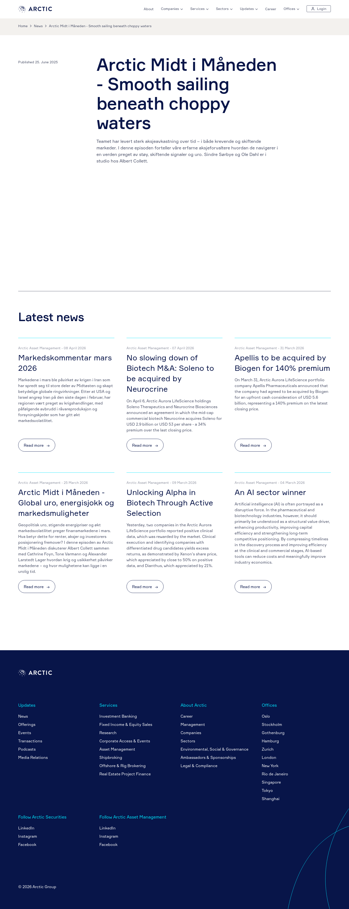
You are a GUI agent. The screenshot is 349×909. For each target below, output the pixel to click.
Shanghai (270, 798)
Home (23, 26)
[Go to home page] (35, 11)
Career (270, 9)
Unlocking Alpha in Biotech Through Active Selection (170, 502)
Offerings (26, 724)
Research (108, 732)
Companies (191, 732)
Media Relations (33, 757)
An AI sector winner (270, 492)
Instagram (27, 836)
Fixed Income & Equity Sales (125, 724)
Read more (37, 445)
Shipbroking (110, 757)
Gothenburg (273, 732)
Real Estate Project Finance (125, 773)
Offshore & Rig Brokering (122, 765)
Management (193, 724)
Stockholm (272, 724)
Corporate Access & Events (124, 741)
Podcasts (27, 749)
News (38, 26)
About (149, 9)
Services (108, 705)
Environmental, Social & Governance (214, 749)
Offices (269, 705)
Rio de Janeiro (275, 773)
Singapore (271, 782)
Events (24, 732)
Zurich (268, 749)
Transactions (30, 741)
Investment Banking (118, 716)
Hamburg (270, 741)
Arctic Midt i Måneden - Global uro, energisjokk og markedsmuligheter (66, 502)
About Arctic (194, 705)
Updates (26, 705)
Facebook (27, 844)
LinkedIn (26, 828)
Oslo (266, 716)
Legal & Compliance (199, 765)
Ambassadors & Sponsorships (208, 757)
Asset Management (117, 749)
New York (270, 765)
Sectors (188, 741)
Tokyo (267, 790)
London (269, 757)
